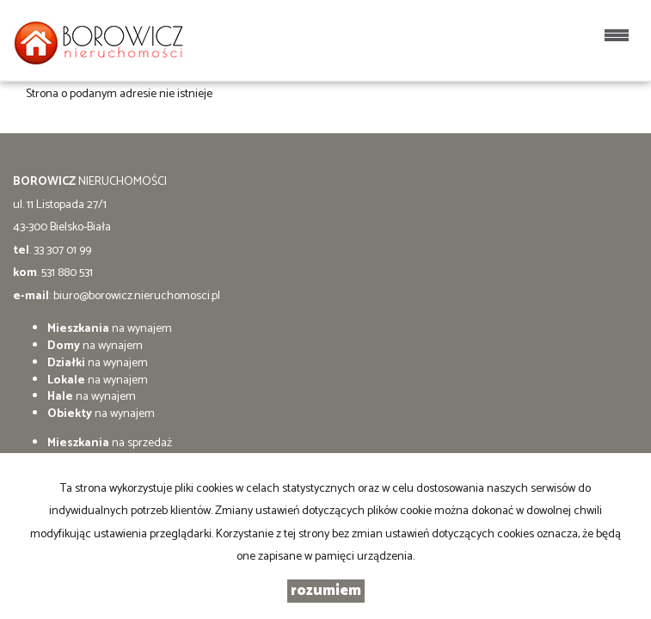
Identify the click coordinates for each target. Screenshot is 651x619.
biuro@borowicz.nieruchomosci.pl (136, 296)
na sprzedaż (109, 443)
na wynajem (109, 329)
